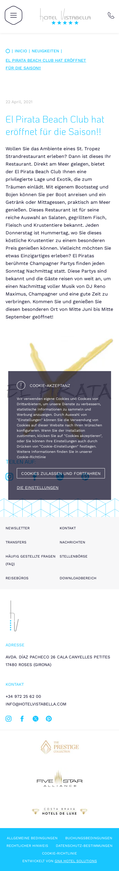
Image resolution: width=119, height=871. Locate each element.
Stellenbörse (74, 556)
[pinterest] (49, 720)
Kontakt (68, 528)
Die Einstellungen (37, 487)
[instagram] (8, 720)
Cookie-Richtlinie (59, 853)
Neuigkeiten (45, 51)
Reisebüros (17, 578)
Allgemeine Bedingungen (32, 838)
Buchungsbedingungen (88, 838)
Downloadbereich (78, 578)
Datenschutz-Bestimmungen (84, 846)
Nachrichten (72, 542)
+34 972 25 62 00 (23, 696)
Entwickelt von (59, 861)
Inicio (21, 51)
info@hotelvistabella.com (36, 704)
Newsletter (18, 528)
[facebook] (22, 720)
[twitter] (35, 720)
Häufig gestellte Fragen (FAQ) (31, 560)
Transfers (16, 542)
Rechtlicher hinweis (27, 846)
